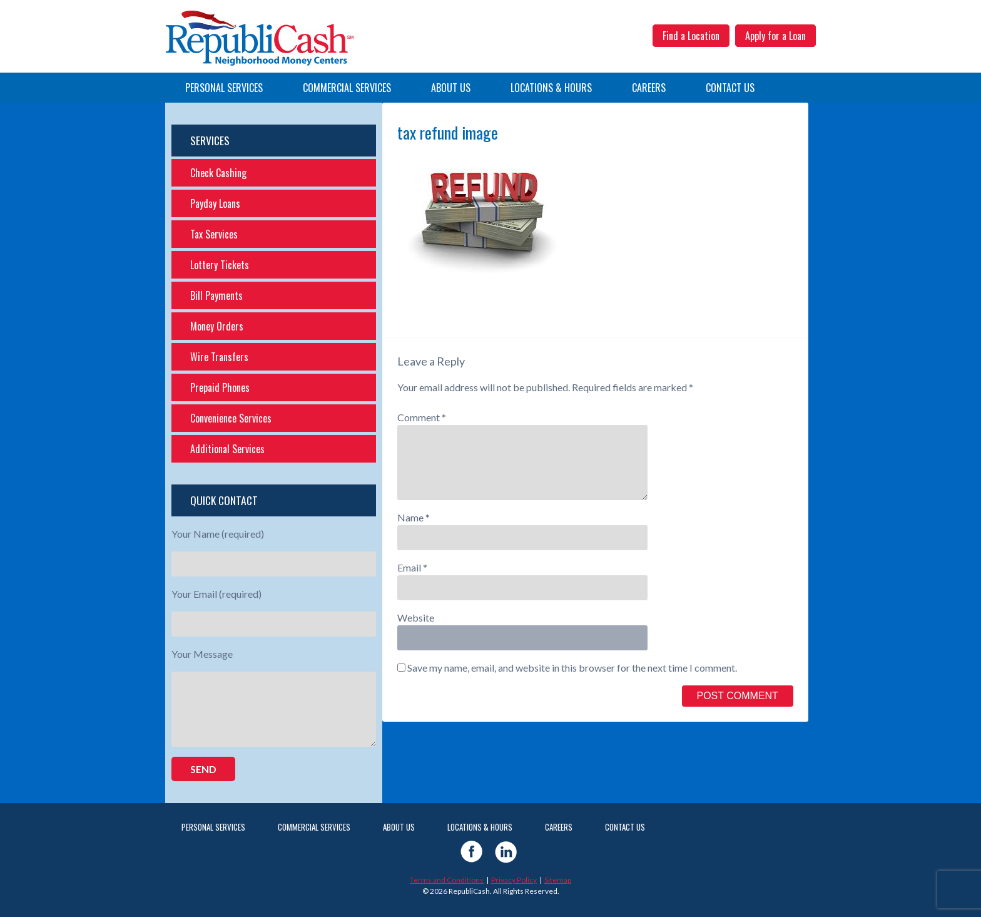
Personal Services (224, 87)
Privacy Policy (514, 879)
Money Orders (216, 326)
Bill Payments (216, 295)
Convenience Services (231, 418)
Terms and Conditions (447, 879)
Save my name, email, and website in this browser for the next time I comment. (572, 668)
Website (415, 617)
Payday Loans (215, 203)
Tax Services (214, 234)
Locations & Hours (551, 87)
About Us (450, 87)
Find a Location (691, 35)
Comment (421, 417)
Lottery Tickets (219, 264)
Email (412, 567)
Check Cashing (218, 172)
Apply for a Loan (775, 35)
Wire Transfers (219, 356)
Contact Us (730, 87)
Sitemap (557, 879)
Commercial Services (347, 87)
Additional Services (227, 448)
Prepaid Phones (220, 387)
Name (413, 517)
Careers (649, 87)
